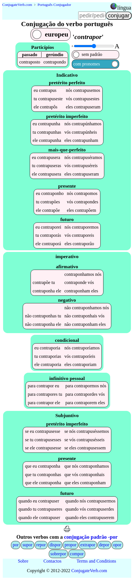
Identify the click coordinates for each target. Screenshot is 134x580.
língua (124, 7)
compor (77, 553)
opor (117, 544)
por (16, 544)
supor (27, 544)
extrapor (87, 544)
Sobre (23, 561)
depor (104, 544)
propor (70, 544)
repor (41, 544)
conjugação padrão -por (90, 537)
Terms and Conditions (96, 561)
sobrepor (58, 553)
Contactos (52, 561)
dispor (55, 544)
